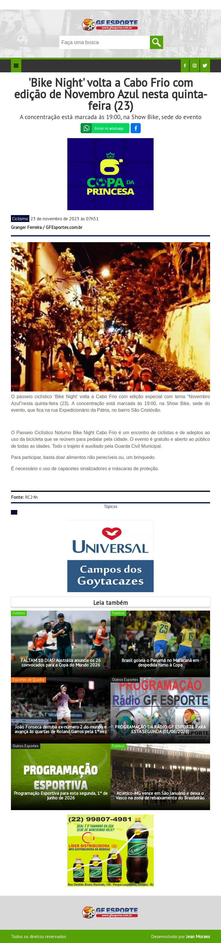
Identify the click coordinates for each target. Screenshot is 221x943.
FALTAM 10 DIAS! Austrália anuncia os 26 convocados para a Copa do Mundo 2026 (61, 662)
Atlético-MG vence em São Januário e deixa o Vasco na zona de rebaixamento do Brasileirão (160, 795)
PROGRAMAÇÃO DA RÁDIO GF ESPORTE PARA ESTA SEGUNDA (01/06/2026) (160, 729)
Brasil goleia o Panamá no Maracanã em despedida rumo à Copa (160, 662)
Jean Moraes (198, 936)
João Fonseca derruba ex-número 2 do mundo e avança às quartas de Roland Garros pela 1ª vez (61, 729)
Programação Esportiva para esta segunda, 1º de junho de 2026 (61, 795)
